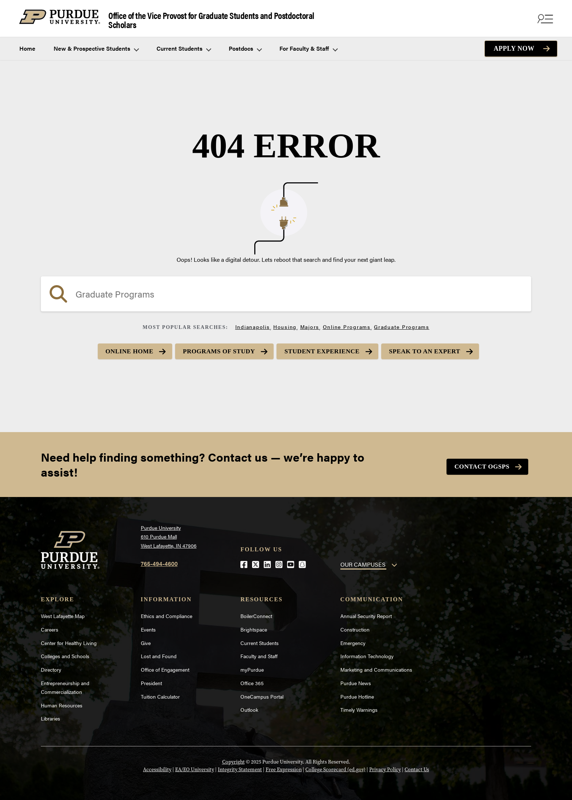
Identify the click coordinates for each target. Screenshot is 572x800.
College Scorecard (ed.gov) (335, 767)
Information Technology (367, 653)
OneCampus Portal (261, 693)
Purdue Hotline (357, 693)
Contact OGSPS (479, 464)
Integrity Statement (240, 767)
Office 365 (252, 680)
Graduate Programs (401, 323)
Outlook (249, 707)
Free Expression (284, 767)
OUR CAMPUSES (363, 562)
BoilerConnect (256, 613)
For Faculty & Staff (308, 45)
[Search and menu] (544, 17)
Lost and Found (159, 653)
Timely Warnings (359, 707)
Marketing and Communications (376, 667)
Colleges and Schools (65, 653)
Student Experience (324, 348)
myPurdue (252, 667)
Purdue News (355, 680)
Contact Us (417, 767)
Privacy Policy (385, 767)
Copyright (233, 759)
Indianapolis (252, 323)
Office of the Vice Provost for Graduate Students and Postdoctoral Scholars (175, 17)
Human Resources (61, 702)
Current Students (183, 45)
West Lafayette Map (63, 613)
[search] (286, 290)
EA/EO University (194, 767)
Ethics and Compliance (166, 613)
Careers (49, 626)
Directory (51, 667)
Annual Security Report (366, 613)
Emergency (353, 640)
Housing (285, 323)
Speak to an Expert (433, 348)
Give (146, 640)
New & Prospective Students (96, 45)
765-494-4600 (159, 561)
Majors (310, 323)
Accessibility (157, 767)
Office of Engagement (165, 667)
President (151, 680)
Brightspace (253, 626)
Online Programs (347, 323)
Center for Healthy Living (69, 640)
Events (148, 626)
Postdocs (245, 45)
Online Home (120, 348)
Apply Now (514, 45)
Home (27, 45)
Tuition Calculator (160, 693)
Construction (355, 626)
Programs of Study (215, 348)
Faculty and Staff (259, 653)
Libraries (50, 715)
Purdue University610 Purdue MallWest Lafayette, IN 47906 (169, 533)
